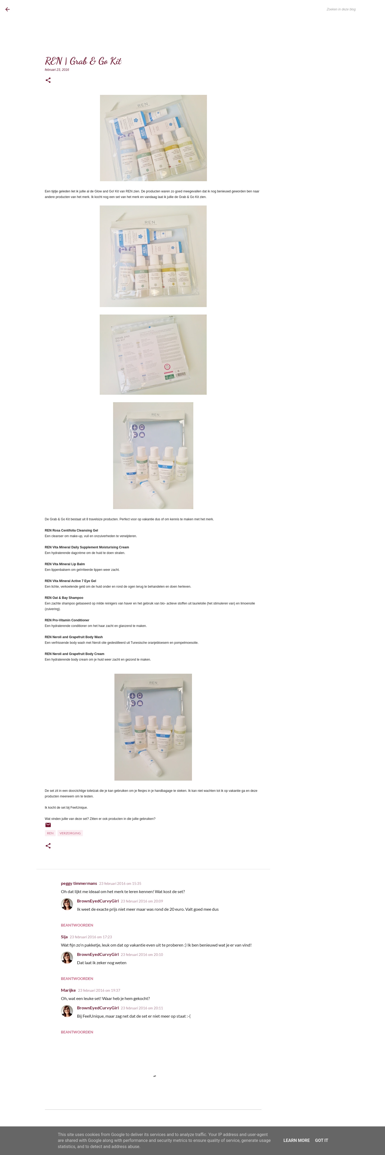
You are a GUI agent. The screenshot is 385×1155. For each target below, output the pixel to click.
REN (50, 833)
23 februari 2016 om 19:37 (99, 990)
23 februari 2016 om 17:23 (91, 937)
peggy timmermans (79, 883)
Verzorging (70, 833)
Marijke (68, 990)
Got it (321, 1140)
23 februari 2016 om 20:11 (142, 1008)
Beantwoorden (77, 925)
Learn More (296, 1140)
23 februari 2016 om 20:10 (142, 954)
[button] (48, 80)
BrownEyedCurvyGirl (48, 9)
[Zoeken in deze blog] (353, 9)
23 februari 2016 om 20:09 (142, 901)
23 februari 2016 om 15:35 (120, 883)
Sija (64, 936)
